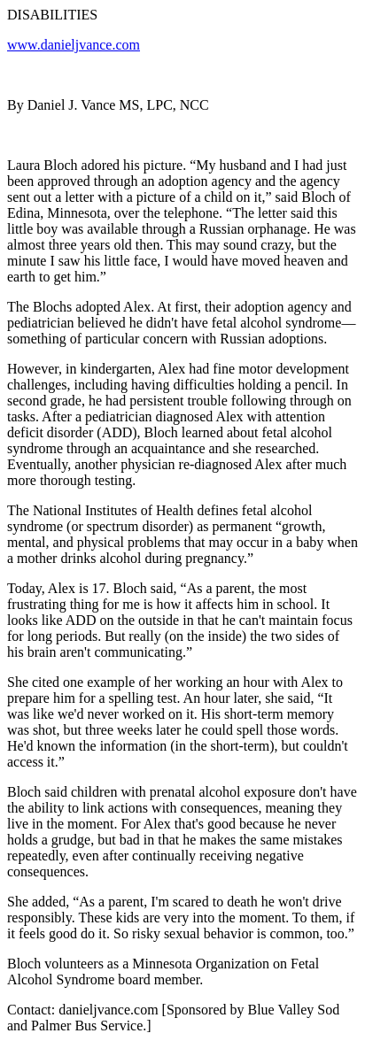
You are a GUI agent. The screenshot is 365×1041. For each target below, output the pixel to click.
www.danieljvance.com (73, 44)
